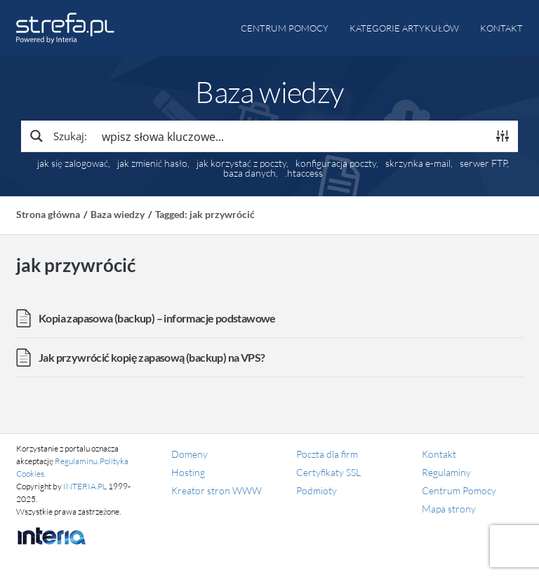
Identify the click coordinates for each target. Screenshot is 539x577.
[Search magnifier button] (57, 136)
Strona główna (48, 214)
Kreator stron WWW (216, 490)
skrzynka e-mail (418, 163)
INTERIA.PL (85, 486)
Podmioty (316, 490)
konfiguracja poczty (335, 163)
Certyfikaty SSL (328, 472)
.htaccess (304, 173)
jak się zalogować (72, 163)
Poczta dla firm (327, 454)
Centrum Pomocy (459, 490)
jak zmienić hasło (152, 163)
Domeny (189, 454)
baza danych (249, 173)
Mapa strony (449, 509)
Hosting (188, 472)
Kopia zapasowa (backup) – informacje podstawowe (157, 318)
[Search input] (291, 136)
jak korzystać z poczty (241, 163)
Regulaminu (76, 461)
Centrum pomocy (284, 28)
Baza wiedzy (118, 214)
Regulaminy (446, 472)
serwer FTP (483, 163)
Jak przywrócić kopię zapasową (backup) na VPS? (152, 357)
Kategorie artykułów (404, 28)
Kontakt (501, 28)
